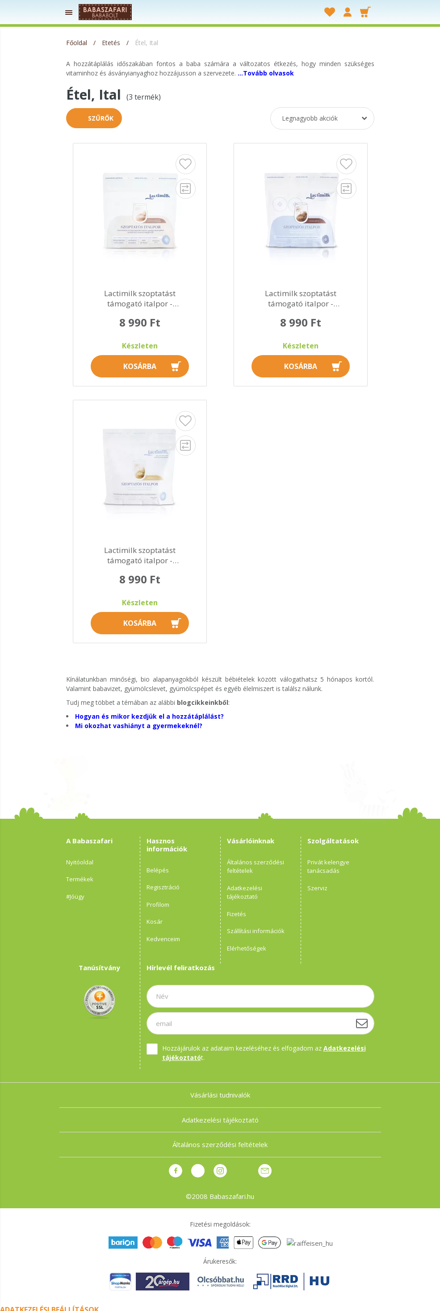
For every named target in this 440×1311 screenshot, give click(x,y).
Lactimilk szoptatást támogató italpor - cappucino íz (140, 299)
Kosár (155, 921)
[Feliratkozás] (362, 1023)
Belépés (158, 870)
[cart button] (365, 12)
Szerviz (317, 888)
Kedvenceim (163, 939)
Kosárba (139, 366)
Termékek (79, 879)
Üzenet (265, 1170)
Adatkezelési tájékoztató (244, 892)
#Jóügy (75, 896)
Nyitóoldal (79, 862)
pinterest (198, 1170)
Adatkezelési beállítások (49, 1306)
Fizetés (236, 914)
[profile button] (347, 12)
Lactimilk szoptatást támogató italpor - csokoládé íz (300, 299)
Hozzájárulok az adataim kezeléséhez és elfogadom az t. (264, 1053)
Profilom (158, 905)
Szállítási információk (256, 931)
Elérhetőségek (246, 948)
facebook (175, 1170)
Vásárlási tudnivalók (220, 1094)
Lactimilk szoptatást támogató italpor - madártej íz (140, 555)
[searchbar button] (292, 12)
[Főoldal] (77, 42)
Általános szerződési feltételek (255, 866)
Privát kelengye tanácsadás (328, 866)
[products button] (69, 12)
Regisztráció (163, 887)
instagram (220, 1170)
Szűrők (100, 118)
